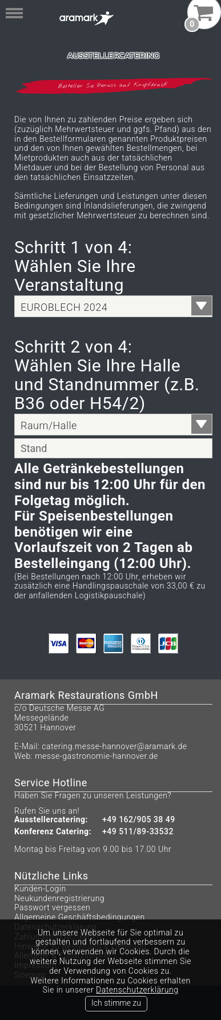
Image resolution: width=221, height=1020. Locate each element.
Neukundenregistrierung (59, 898)
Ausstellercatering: (51, 819)
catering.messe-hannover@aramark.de (114, 746)
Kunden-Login (40, 888)
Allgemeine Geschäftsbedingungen (79, 917)
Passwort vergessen (52, 907)
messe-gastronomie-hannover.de (96, 756)
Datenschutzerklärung (137, 989)
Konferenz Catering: (52, 831)
